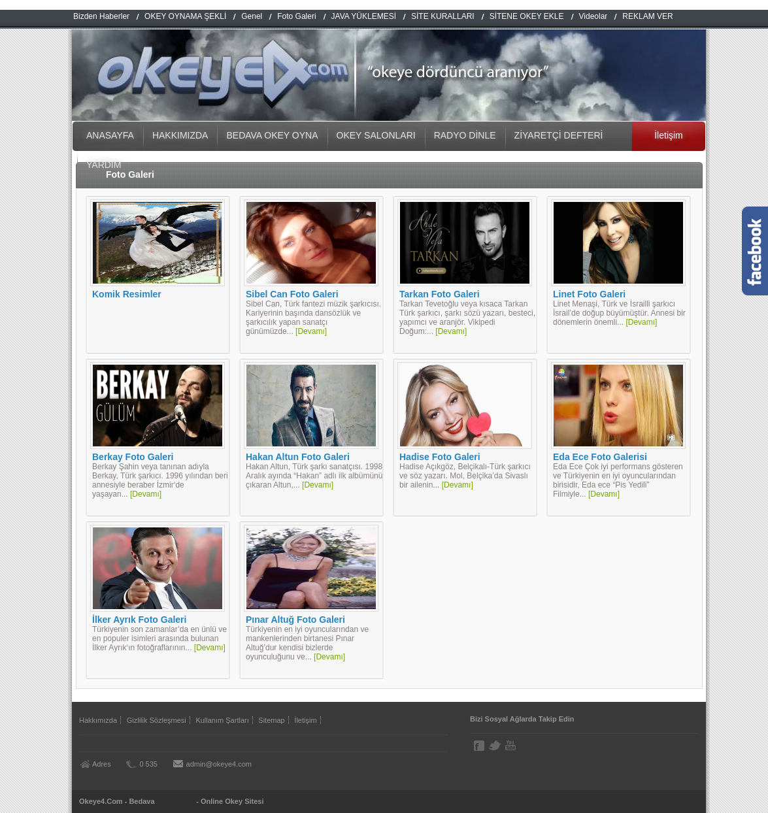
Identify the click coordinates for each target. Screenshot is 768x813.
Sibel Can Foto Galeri (292, 294)
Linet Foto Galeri (589, 294)
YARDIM (103, 164)
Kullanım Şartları (221, 720)
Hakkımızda (98, 720)
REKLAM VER (647, 16)
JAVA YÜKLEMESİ (363, 16)
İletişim (668, 135)
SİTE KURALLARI (443, 16)
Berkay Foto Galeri (133, 457)
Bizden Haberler (101, 16)
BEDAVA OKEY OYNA (272, 135)
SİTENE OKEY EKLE (527, 16)
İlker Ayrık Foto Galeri (139, 619)
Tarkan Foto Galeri (439, 294)
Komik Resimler (126, 294)
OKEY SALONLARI (376, 135)
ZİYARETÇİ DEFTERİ (558, 135)
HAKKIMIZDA (180, 135)
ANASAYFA (110, 135)
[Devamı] (311, 331)
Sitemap (271, 720)
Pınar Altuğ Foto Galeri (295, 619)
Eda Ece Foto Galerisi (600, 457)
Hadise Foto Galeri (439, 457)
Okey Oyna (175, 801)
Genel (251, 16)
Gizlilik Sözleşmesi (156, 720)
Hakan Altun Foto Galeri (298, 457)
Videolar (593, 16)
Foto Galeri (296, 16)
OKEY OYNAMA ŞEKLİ (185, 16)
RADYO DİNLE (465, 135)
